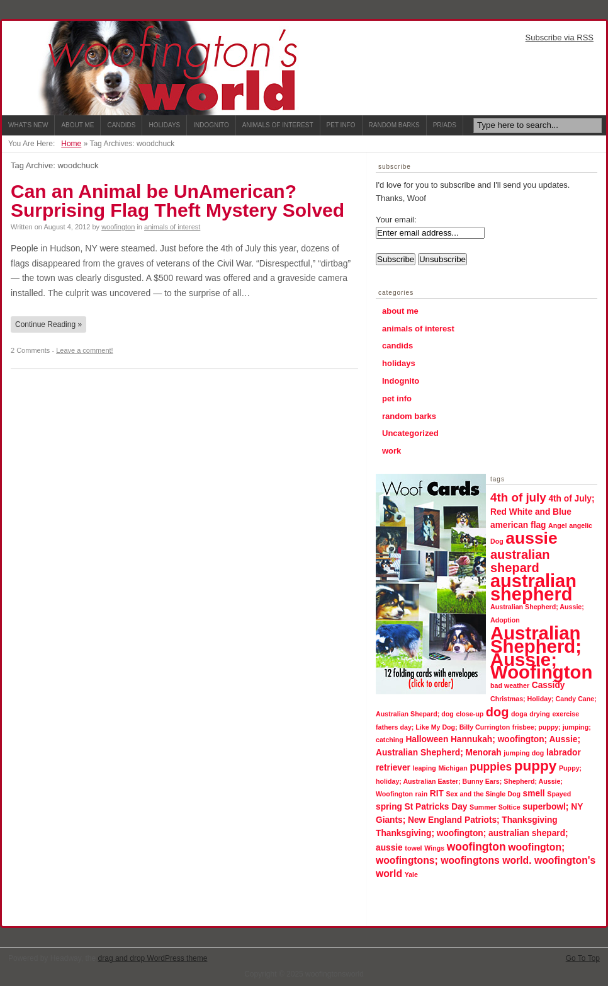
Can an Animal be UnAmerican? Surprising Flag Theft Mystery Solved (177, 201)
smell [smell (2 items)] (534, 793)
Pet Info (341, 125)
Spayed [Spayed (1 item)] (559, 794)
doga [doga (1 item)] (519, 714)
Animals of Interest (277, 125)
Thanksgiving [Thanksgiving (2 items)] (529, 820)
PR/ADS (444, 125)
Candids (121, 125)
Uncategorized (410, 433)
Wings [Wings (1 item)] (434, 848)
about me (400, 311)
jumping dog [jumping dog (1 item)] (524, 753)
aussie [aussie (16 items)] (531, 538)
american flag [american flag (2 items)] (518, 525)
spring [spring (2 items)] (389, 806)
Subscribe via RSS (560, 37)
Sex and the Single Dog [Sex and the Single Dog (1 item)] (483, 794)
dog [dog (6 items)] (497, 712)
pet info (397, 398)
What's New (28, 125)
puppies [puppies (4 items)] (491, 766)
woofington (118, 227)
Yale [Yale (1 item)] (411, 874)
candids (397, 345)
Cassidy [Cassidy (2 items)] (548, 685)
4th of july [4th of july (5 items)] (518, 497)
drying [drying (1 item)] (539, 714)
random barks (409, 416)
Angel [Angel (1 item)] (557, 525)
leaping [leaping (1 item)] (424, 768)
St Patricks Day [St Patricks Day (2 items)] (436, 806)
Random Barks (394, 125)
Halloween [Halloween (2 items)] (426, 739)
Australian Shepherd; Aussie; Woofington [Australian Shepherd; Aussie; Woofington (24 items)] (541, 652)
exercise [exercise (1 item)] (565, 714)
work (391, 451)
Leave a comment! (84, 350)
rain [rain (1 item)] (421, 794)
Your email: (396, 219)
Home (71, 143)
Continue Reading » (48, 324)
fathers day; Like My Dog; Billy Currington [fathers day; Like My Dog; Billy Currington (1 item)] (443, 727)
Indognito (210, 125)
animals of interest (172, 227)
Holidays (164, 125)
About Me (77, 125)
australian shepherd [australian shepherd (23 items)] (533, 587)
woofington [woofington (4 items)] (476, 846)
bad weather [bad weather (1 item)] (509, 685)
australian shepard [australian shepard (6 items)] (519, 561)
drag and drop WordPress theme (153, 958)
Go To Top (583, 958)
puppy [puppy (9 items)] (535, 766)
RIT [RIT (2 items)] (437, 793)
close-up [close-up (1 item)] (469, 714)
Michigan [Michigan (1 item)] (452, 768)
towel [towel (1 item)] (413, 848)
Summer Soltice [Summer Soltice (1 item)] (495, 807)
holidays (398, 363)
